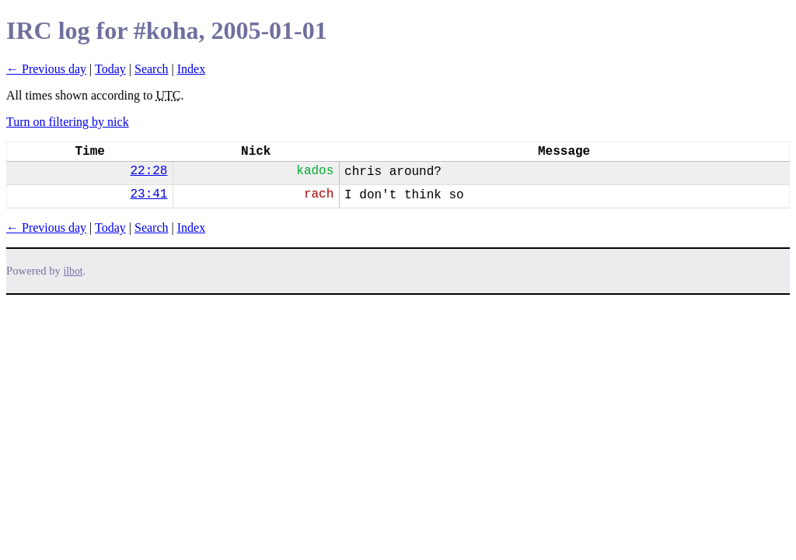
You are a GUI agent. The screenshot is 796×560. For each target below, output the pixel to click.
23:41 (148, 194)
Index (191, 68)
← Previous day (46, 68)
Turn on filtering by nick (67, 121)
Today (110, 68)
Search (151, 68)
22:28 (148, 171)
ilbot (73, 271)
